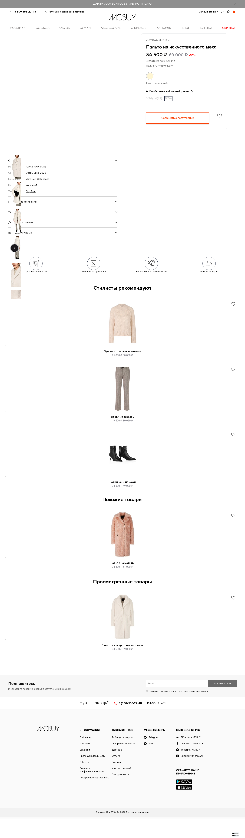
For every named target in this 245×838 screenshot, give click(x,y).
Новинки (18, 28)
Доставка (117, 769)
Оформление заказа (123, 763)
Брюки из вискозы (123, 421)
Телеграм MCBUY (190, 769)
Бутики (206, 28)
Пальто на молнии (122, 576)
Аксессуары (111, 28)
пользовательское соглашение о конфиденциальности (185, 711)
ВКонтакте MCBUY (191, 756)
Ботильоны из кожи (122, 491)
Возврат (116, 781)
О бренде (138, 28)
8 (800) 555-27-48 (130, 722)
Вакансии (85, 769)
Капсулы (164, 28)
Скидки (228, 28)
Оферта (84, 781)
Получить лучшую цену (159, 66)
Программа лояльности (92, 775)
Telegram (154, 756)
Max (151, 763)
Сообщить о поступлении (177, 119)
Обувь (64, 28)
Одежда (43, 28)
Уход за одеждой (121, 787)
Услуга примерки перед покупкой (67, 11)
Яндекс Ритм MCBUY (192, 775)
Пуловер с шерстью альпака (122, 352)
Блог (186, 28)
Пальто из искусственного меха (122, 661)
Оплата (116, 775)
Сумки (85, 28)
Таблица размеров (122, 756)
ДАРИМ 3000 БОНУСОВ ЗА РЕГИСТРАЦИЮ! (122, 3)
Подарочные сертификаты (94, 797)
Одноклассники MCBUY (194, 763)
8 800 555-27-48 (25, 11)
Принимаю (178, 711)
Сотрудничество (121, 794)
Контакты (85, 763)
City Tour (31, 192)
